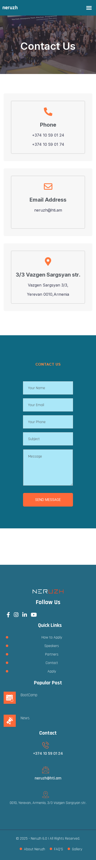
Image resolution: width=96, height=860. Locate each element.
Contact (52, 662)
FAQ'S (58, 849)
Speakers (51, 645)
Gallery (77, 849)
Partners (51, 654)
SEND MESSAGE (48, 500)
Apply (52, 671)
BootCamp (29, 695)
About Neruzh (34, 849)
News (25, 718)
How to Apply (51, 637)
